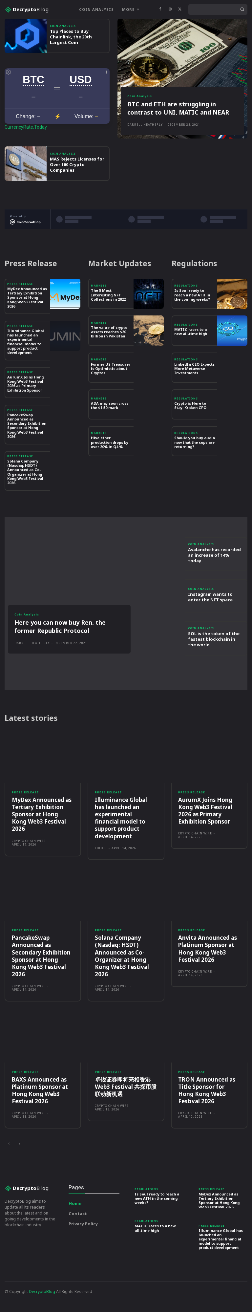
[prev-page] (9, 1162)
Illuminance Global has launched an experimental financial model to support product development (25, 360)
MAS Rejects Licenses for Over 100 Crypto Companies (77, 183)
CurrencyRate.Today (26, 145)
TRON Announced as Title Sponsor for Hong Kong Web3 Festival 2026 (206, 1109)
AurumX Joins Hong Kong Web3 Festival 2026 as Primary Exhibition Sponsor (25, 402)
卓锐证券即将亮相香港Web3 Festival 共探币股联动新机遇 (126, 1105)
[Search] (242, 9)
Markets (99, 304)
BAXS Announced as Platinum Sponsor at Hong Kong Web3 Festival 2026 (40, 1109)
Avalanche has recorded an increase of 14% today (214, 573)
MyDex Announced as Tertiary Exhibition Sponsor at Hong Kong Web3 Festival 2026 (27, 316)
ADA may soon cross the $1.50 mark (109, 424)
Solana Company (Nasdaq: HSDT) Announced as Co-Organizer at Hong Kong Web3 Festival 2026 (25, 490)
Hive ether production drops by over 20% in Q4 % (109, 461)
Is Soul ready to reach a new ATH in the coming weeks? (192, 313)
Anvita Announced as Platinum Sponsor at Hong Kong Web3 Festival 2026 (207, 967)
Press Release (20, 302)
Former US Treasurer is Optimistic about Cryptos (110, 387)
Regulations (186, 304)
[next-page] (19, 1162)
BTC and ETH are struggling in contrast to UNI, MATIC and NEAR (178, 127)
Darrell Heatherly (145, 143)
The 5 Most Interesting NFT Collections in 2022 (108, 313)
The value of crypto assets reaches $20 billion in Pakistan (109, 350)
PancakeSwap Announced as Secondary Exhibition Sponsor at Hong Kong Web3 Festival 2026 (26, 444)
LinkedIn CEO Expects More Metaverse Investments (194, 387)
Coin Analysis (63, 44)
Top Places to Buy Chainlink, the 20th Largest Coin (71, 55)
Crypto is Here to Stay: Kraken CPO (190, 424)
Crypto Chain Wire (29, 859)
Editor (101, 867)
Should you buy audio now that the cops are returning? (194, 461)
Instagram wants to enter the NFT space (210, 616)
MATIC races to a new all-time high (190, 350)
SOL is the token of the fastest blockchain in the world (214, 657)
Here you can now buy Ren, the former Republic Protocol (60, 645)
